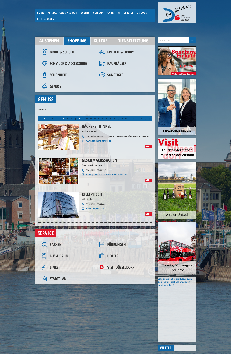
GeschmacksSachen (99, 160)
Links (54, 267)
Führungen (116, 244)
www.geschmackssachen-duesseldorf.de (106, 174)
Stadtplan (58, 278)
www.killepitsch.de (95, 208)
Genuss (55, 86)
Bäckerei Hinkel (96, 126)
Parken (56, 244)
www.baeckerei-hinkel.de (98, 140)
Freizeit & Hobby (120, 52)
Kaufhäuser (117, 63)
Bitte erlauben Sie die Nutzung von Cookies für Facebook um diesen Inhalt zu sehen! (175, 282)
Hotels (112, 255)
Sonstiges (115, 74)
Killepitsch (92, 194)
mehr (148, 146)
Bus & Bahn (59, 255)
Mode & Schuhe (62, 52)
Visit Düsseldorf (120, 267)
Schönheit (58, 74)
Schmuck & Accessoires (68, 63)
